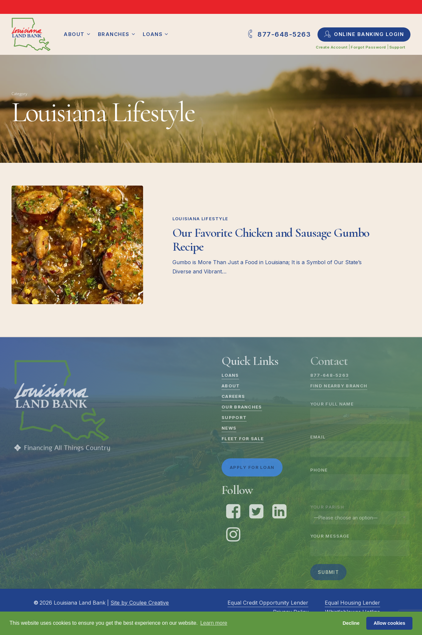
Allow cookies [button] (389, 623)
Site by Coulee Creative (139, 602)
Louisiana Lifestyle (200, 218)
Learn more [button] (213, 623)
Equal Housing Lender (352, 602)
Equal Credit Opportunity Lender (267, 602)
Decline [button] (351, 623)
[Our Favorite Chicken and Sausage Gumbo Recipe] (77, 245)
